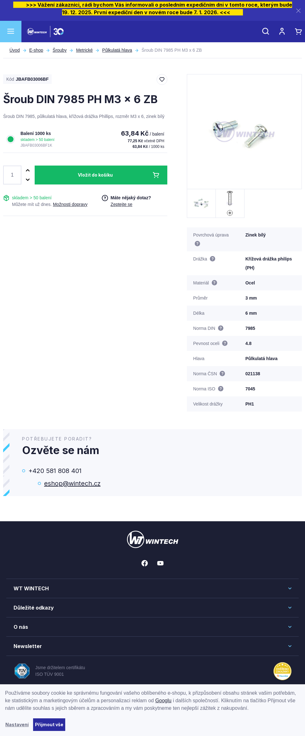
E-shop (36, 50)
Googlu (163, 700)
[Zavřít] (298, 10)
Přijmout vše (49, 724)
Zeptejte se (121, 204)
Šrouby (59, 50)
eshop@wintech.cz (72, 483)
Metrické (84, 50)
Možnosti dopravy (70, 204)
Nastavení (17, 724)
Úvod (14, 50)
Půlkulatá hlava (117, 50)
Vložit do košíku (95, 175)
